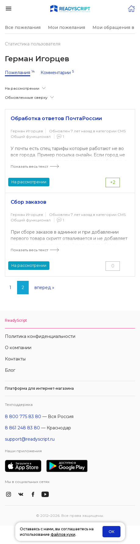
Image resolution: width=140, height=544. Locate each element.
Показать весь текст (29, 166)
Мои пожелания (66, 27)
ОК (111, 531)
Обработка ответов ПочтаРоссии (56, 118)
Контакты (15, 359)
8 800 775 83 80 (23, 416)
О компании (18, 347)
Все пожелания (23, 27)
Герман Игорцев (27, 131)
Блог (10, 370)
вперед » (44, 287)
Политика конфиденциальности (40, 336)
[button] (8, 8)
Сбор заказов (28, 202)
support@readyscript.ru (30, 439)
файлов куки (63, 534)
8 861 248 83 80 (22, 428)
